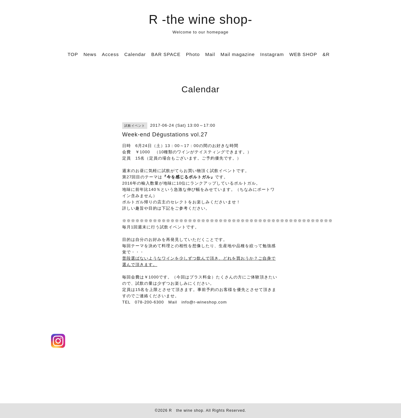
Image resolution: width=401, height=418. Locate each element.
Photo (193, 54)
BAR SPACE (166, 54)
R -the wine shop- (200, 19)
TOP (73, 54)
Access (110, 54)
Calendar (135, 54)
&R (326, 54)
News (89, 54)
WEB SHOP (303, 54)
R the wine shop (186, 410)
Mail (210, 54)
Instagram (272, 54)
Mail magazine (238, 54)
